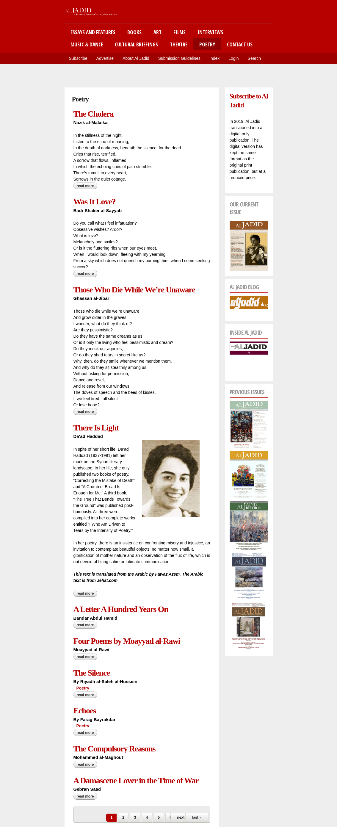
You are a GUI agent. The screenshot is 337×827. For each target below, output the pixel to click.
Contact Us (240, 44)
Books (134, 32)
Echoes (84, 710)
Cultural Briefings (136, 44)
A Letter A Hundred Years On (120, 609)
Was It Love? (94, 201)
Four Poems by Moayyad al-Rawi (126, 641)
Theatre (178, 44)
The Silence (91, 672)
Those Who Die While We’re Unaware (134, 289)
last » (196, 817)
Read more (87, 186)
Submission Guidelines (179, 58)
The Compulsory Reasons (114, 748)
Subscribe (78, 58)
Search (254, 58)
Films (179, 32)
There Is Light (96, 427)
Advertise (105, 58)
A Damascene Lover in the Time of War (136, 780)
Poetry (207, 44)
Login (233, 58)
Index (214, 58)
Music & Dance (86, 44)
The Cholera (93, 113)
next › (181, 817)
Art (157, 32)
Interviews (210, 32)
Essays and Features (92, 32)
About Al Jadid (136, 58)
